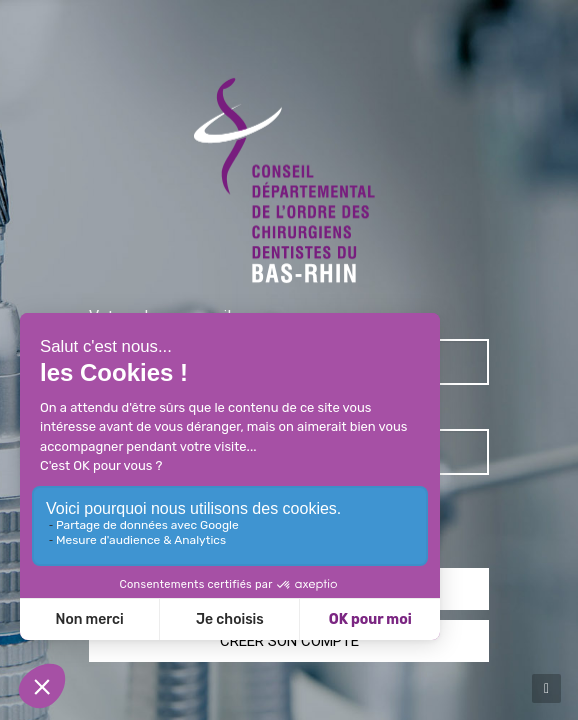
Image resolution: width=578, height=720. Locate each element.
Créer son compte (289, 641)
